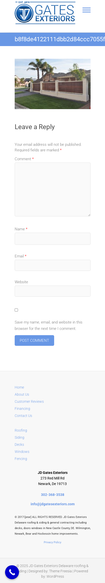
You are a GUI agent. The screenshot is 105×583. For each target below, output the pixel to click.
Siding (19, 437)
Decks (19, 445)
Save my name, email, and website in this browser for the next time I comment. (48, 325)
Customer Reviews (29, 401)
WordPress (55, 576)
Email (20, 256)
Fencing (21, 459)
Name (21, 229)
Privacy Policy (52, 542)
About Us (22, 394)
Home (19, 387)
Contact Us (23, 416)
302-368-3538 (52, 495)
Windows (22, 452)
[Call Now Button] (12, 572)
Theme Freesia (60, 571)
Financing (22, 409)
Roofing (21, 430)
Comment (24, 159)
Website (21, 282)
